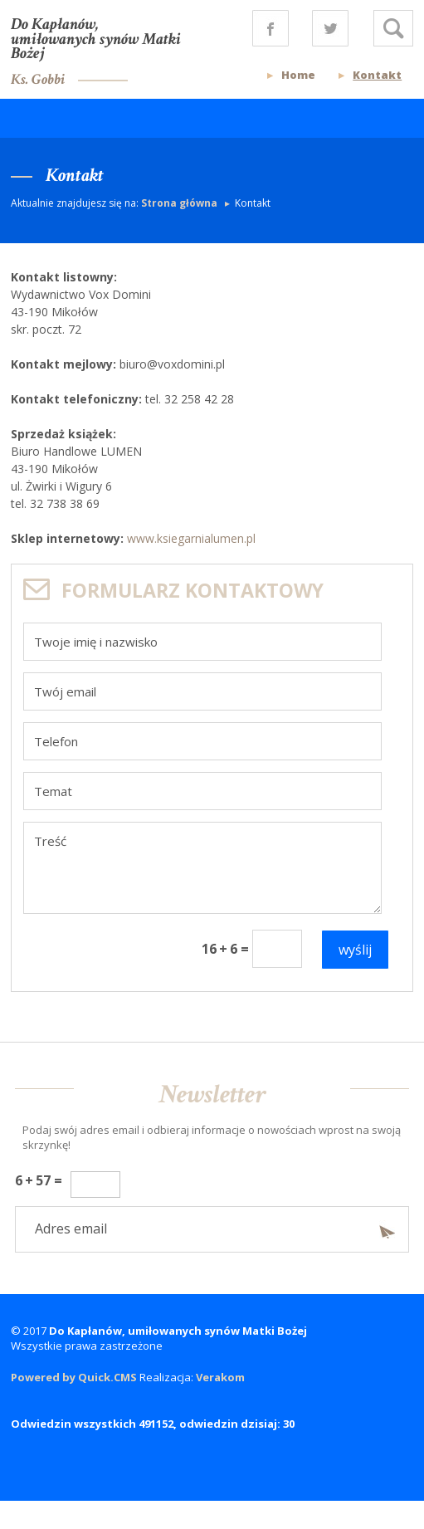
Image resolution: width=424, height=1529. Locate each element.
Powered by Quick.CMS (74, 1377)
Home (298, 74)
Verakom (220, 1377)
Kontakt (377, 74)
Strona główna (180, 203)
